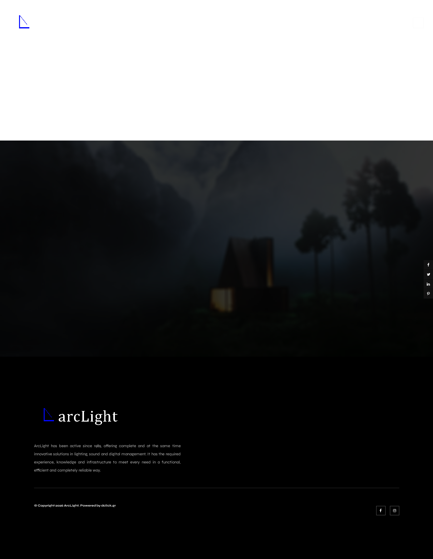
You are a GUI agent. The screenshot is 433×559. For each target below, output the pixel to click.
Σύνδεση (390, 22)
